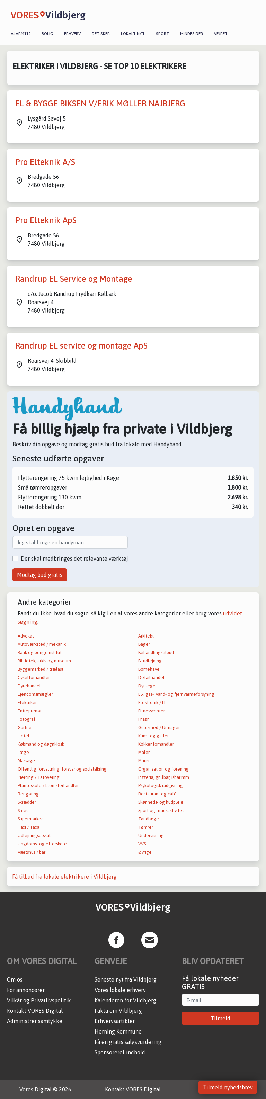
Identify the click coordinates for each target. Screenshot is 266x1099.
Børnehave (149, 669)
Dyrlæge (147, 685)
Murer (144, 760)
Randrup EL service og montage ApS (81, 345)
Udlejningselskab (35, 835)
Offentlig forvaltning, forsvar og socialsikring (62, 769)
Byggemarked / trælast (40, 669)
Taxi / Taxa (28, 827)
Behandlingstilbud (156, 652)
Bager (144, 644)
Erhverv (72, 33)
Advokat (26, 636)
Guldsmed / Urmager (159, 727)
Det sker (101, 33)
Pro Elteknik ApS (46, 220)
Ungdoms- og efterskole (42, 843)
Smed (23, 810)
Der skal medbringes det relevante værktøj (74, 558)
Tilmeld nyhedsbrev (228, 1087)
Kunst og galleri (154, 735)
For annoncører (26, 990)
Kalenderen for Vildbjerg (125, 1000)
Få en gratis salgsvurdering (128, 1042)
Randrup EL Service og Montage (73, 278)
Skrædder (27, 802)
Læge (23, 752)
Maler (144, 752)
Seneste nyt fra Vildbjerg (126, 979)
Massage (26, 760)
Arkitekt (146, 636)
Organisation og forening (163, 769)
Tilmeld (220, 1018)
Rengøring (28, 794)
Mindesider (191, 33)
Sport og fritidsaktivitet (161, 810)
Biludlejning (150, 660)
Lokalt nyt (133, 33)
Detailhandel (151, 677)
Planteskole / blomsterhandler (48, 785)
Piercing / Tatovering (39, 777)
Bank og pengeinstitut (40, 652)
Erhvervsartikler (115, 1021)
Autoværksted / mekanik (42, 644)
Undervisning (151, 835)
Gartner (25, 727)
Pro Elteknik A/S (45, 162)
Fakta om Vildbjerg (118, 1011)
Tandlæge (148, 818)
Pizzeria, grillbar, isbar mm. (164, 777)
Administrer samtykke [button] (34, 1021)
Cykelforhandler (34, 677)
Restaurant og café (157, 794)
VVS (142, 843)
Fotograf (26, 719)
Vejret (221, 33)
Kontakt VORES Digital (35, 1011)
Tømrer (145, 827)
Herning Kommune (118, 1031)
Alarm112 (20, 33)
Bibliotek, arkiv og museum (44, 660)
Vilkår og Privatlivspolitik (39, 1000)
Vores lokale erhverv (120, 990)
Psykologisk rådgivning (160, 785)
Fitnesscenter (151, 710)
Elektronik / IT (152, 702)
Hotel (23, 735)
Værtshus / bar (31, 852)
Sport (162, 33)
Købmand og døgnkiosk (41, 744)
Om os (15, 979)
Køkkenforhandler (156, 744)
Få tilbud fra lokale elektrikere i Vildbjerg (64, 876)
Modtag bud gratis (39, 575)
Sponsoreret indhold (120, 1052)
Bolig (47, 33)
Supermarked (31, 818)
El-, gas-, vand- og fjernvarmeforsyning (176, 694)
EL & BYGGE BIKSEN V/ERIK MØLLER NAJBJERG (100, 103)
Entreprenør (30, 710)
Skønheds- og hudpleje (161, 802)
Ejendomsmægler (35, 694)
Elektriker (27, 702)
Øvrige (145, 852)
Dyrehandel (29, 685)
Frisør (143, 719)
